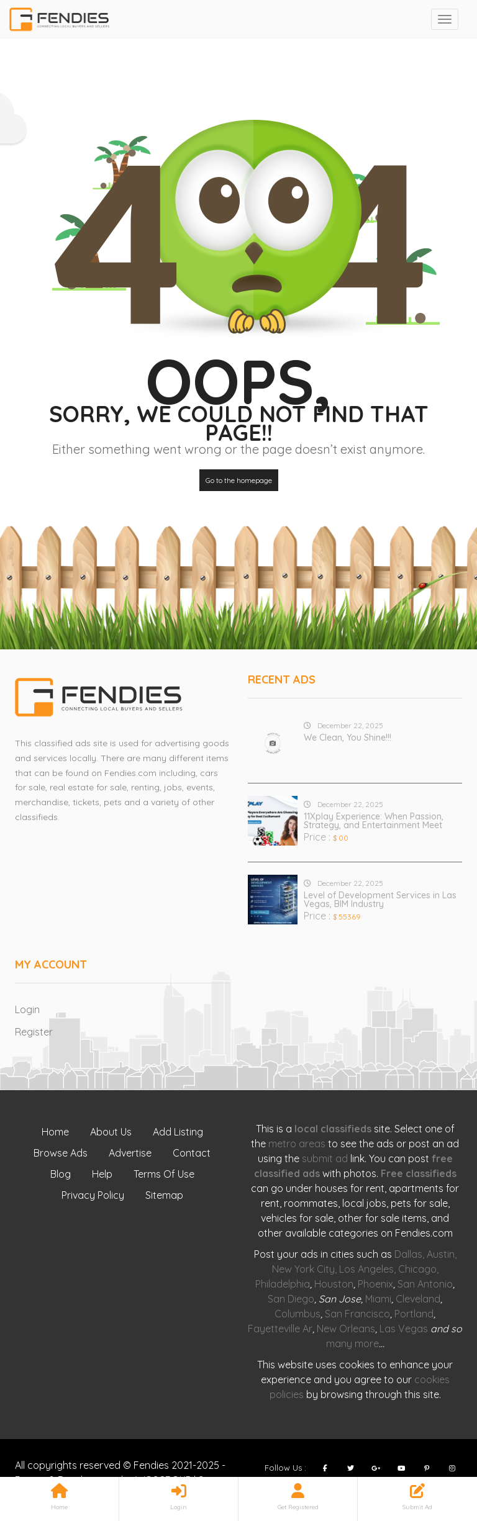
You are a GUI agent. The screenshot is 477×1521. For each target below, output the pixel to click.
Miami (378, 1299)
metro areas (296, 1143)
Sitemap (164, 1195)
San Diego (291, 1299)
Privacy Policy (92, 1195)
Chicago (417, 1269)
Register (34, 1032)
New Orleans (346, 1328)
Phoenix (375, 1284)
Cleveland (418, 1299)
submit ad (325, 1158)
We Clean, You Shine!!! (347, 737)
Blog (60, 1174)
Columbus (297, 1313)
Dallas (408, 1254)
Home (55, 1132)
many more (352, 1343)
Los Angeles (366, 1269)
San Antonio (425, 1284)
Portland (414, 1313)
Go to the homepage (239, 480)
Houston (333, 1284)
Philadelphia (282, 1284)
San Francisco (357, 1313)
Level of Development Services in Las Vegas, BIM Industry (380, 899)
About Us (111, 1132)
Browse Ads (61, 1153)
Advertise (130, 1153)
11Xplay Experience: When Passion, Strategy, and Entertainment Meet (373, 821)
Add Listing (178, 1132)
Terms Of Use (164, 1174)
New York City (303, 1269)
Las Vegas (403, 1328)
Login (27, 1009)
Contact (192, 1153)
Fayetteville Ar (280, 1328)
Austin (441, 1254)
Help (102, 1174)
